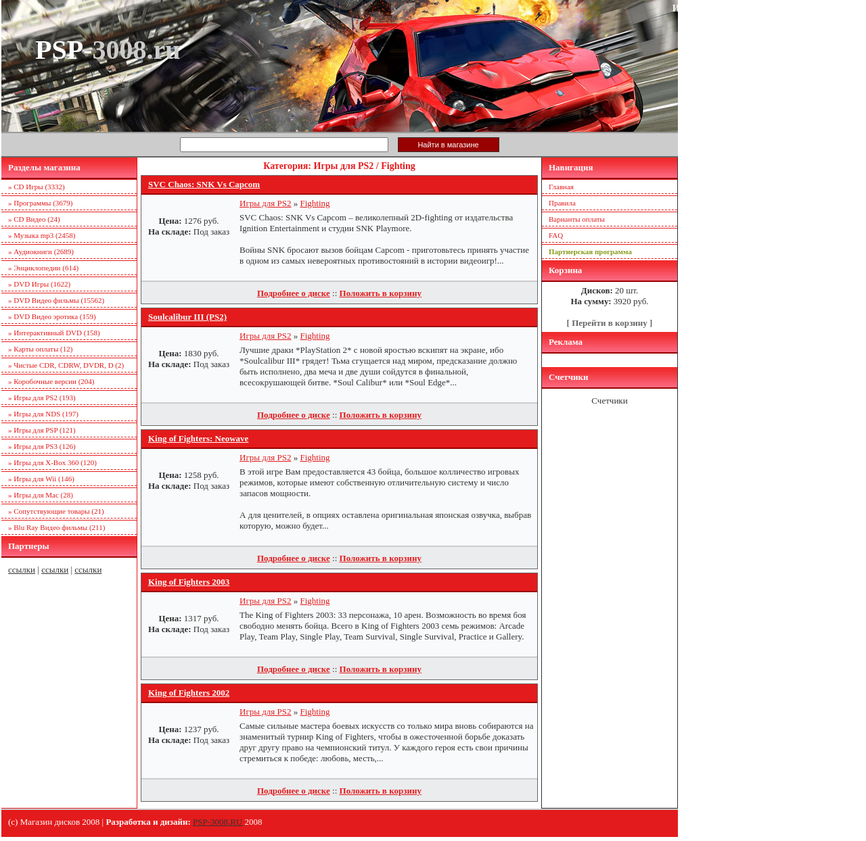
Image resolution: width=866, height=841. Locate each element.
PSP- (107, 49)
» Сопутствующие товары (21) (56, 511)
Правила (562, 203)
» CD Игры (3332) (36, 187)
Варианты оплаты (577, 219)
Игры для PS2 (266, 203)
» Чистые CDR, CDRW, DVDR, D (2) (66, 365)
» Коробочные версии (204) (51, 381)
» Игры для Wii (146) (41, 479)
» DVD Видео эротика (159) (52, 316)
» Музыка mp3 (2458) (41, 235)
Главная (561, 187)
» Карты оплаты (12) (40, 349)
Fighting (315, 203)
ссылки (21, 569)
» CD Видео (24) (34, 219)
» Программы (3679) (40, 203)
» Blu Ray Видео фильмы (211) (56, 527)
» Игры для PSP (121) (42, 430)
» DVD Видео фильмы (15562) (56, 300)
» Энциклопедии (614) (43, 268)
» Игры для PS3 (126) (42, 446)
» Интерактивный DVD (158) (54, 333)
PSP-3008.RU (217, 822)
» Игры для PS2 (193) (42, 397)
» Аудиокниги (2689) (41, 251)
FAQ (556, 235)
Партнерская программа (590, 251)
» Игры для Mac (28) (40, 495)
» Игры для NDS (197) (43, 414)
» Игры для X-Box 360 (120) (52, 462)
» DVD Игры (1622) (39, 284)
